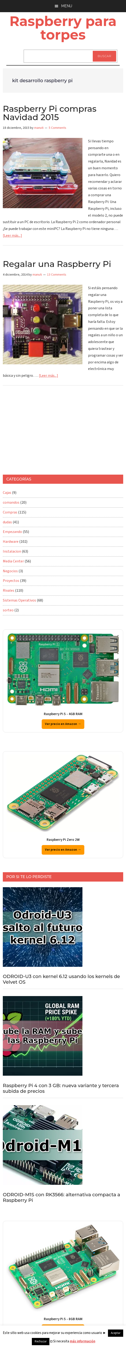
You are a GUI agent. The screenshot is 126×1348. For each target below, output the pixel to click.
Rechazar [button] (41, 1341)
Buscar (104, 56)
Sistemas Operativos (19, 600)
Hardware (11, 541)
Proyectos (11, 580)
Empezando (12, 531)
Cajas (7, 492)
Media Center (13, 561)
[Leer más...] (12, 235)
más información (82, 1341)
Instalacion (12, 551)
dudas (7, 522)
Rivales (8, 590)
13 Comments (56, 274)
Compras (10, 512)
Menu (66, 6)
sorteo (8, 610)
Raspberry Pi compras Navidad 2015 (49, 112)
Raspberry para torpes (62, 28)
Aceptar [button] (115, 1333)
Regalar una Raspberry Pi (57, 264)
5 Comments (57, 128)
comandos (11, 502)
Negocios (10, 571)
